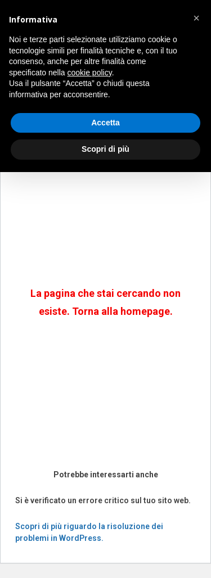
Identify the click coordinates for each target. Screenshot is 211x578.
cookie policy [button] (90, 72)
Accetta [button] (105, 122)
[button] (196, 18)
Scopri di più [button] (105, 148)
